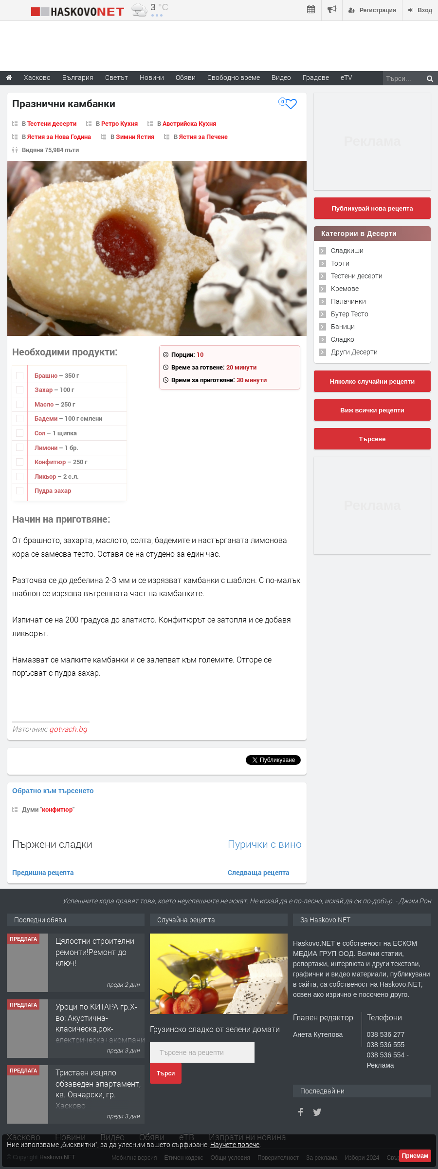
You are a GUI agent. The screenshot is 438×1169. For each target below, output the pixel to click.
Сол (41, 433)
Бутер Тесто (349, 313)
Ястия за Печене (203, 136)
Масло (45, 404)
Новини (152, 77)
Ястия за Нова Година (59, 136)
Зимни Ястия (135, 136)
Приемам (415, 1155)
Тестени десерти (51, 123)
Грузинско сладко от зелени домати (215, 1029)
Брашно (47, 375)
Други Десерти (354, 351)
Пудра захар (53, 490)
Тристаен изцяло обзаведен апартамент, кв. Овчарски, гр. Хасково (98, 1088)
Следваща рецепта (259, 872)
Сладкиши (347, 250)
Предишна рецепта (43, 872)
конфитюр (57, 809)
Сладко (342, 339)
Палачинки (348, 301)
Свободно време (233, 77)
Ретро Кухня (119, 123)
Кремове (345, 288)
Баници (343, 326)
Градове (316, 77)
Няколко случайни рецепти (372, 381)
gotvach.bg (68, 729)
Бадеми (47, 418)
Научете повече (234, 1144)
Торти (340, 263)
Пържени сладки (52, 844)
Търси (166, 1073)
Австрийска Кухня (189, 123)
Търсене (372, 439)
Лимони (47, 447)
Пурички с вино (265, 844)
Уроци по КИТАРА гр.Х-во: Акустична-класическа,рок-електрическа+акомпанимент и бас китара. (109, 1028)
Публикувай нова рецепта (372, 208)
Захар (44, 389)
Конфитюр (51, 461)
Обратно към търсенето (53, 791)
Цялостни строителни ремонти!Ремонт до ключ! (94, 951)
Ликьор (46, 476)
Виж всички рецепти (372, 410)
